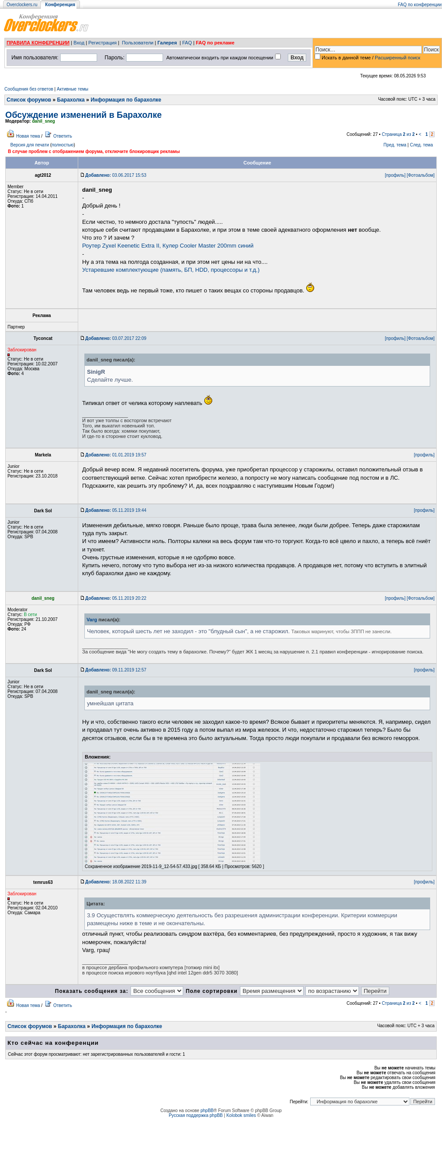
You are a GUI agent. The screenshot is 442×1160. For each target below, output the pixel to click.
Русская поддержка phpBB (196, 1115)
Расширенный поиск (397, 57)
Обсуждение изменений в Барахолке (83, 115)
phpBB (207, 1110)
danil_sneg (43, 121)
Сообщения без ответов (28, 89)
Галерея (167, 42)
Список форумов (29, 100)
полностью (62, 144)
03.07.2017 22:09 (115, 338)
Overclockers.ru (22, 4)
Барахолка (71, 100)
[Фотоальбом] (421, 175)
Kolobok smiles (241, 1115)
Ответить (62, 136)
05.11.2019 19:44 (115, 510)
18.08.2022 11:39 (115, 881)
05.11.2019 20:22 (115, 598)
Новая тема (28, 136)
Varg (92, 619)
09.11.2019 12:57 (115, 670)
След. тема (421, 144)
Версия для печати (30, 144)
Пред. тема (395, 144)
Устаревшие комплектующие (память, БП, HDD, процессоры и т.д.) (171, 269)
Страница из (398, 134)
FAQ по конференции (420, 4)
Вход (78, 42)
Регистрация (102, 42)
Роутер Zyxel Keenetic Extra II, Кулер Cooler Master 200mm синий (168, 245)
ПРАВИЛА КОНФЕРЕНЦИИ (38, 42)
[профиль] (395, 175)
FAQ (187, 42)
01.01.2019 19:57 (115, 454)
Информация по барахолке (126, 100)
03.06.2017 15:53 (115, 175)
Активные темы (72, 89)
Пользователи (137, 42)
